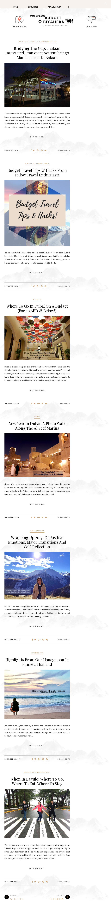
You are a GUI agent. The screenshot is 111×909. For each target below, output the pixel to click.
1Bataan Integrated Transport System (37, 41)
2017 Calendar (37, 531)
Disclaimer (33, 7)
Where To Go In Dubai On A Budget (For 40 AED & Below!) (37, 308)
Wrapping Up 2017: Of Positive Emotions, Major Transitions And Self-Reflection (37, 542)
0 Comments (64, 150)
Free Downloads (37, 16)
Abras (37, 417)
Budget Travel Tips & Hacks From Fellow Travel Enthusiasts (37, 172)
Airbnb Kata (37, 653)
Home (15, 7)
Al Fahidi (37, 299)
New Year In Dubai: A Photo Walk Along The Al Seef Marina (37, 426)
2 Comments (64, 759)
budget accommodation (37, 163)
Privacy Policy (54, 7)
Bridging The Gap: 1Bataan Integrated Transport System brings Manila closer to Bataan (37, 53)
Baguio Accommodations (37, 772)
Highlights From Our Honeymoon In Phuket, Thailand (37, 662)
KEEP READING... (37, 137)
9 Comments (64, 640)
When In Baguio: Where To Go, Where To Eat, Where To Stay (37, 781)
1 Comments (64, 403)
